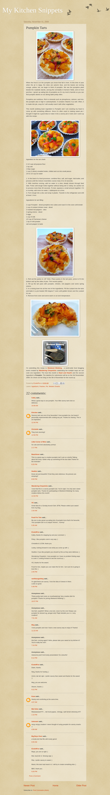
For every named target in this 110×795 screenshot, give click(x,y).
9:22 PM (34, 689)
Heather (34, 471)
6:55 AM (34, 742)
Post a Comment (34, 776)
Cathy (33, 398)
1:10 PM (34, 715)
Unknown (34, 721)
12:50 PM (34, 435)
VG (32, 503)
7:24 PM (34, 645)
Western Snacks (54, 386)
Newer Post (29, 785)
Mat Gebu (34, 709)
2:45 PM (34, 572)
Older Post (81, 785)
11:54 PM (34, 496)
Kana (33, 696)
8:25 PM (34, 464)
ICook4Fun (35, 532)
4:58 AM (34, 729)
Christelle (34, 429)
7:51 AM (34, 618)
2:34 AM (34, 510)
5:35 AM (34, 525)
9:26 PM (34, 771)
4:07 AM (34, 702)
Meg (33, 625)
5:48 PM (34, 586)
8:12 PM (34, 658)
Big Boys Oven (36, 736)
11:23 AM (34, 631)
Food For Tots (36, 517)
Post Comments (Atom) (41, 790)
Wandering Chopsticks (39, 486)
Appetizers (35, 386)
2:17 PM (34, 448)
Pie (47, 386)
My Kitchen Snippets (32, 10)
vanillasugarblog (37, 579)
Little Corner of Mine (38, 442)
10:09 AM (34, 406)
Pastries (42, 386)
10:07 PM (34, 601)
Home (55, 785)
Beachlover (35, 454)
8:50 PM (34, 479)
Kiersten (34, 412)
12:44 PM (34, 422)
